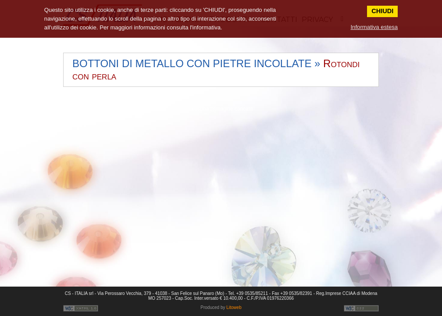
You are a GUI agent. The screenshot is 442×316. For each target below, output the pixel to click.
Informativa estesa (374, 27)
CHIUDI (382, 10)
